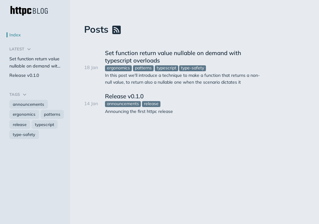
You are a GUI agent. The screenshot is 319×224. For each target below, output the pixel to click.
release (19, 124)
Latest (21, 49)
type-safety (24, 134)
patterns (52, 114)
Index (15, 35)
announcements (28, 104)
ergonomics (24, 114)
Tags (19, 94)
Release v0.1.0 (24, 75)
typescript (44, 124)
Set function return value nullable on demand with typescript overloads (34, 63)
